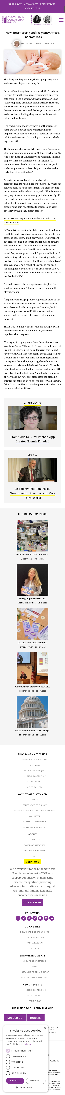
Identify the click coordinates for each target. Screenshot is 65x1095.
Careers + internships (35, 821)
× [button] (45, 1028)
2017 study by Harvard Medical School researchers (31, 93)
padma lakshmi (35, 943)
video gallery (34, 787)
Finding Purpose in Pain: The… (32, 598)
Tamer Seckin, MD (35, 937)
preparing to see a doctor (34, 972)
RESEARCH (15, 4)
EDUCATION (47, 4)
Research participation (34, 759)
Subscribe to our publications (32, 1008)
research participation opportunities (34, 811)
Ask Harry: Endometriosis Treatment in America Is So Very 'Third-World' (32, 493)
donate (35, 799)
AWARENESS (32, 8)
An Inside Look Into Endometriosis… (32, 554)
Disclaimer (51, 1027)
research (35, 765)
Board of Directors (34, 845)
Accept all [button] (15, 1080)
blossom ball (34, 782)
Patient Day (35, 1001)
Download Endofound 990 (35, 932)
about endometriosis (35, 961)
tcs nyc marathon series (35, 827)
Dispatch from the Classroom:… (32, 642)
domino (57, 1089)
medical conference (35, 776)
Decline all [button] (36, 1080)
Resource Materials (34, 851)
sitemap (35, 948)
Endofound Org (26, 691)
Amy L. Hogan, (27, 43)
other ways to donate (35, 805)
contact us (35, 840)
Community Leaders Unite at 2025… (32, 686)
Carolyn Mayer (26, 647)
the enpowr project (34, 770)
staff (34, 856)
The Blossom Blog (32, 514)
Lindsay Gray (27, 559)
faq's (34, 966)
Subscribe (14, 1017)
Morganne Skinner (26, 603)
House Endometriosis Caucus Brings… (32, 730)
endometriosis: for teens (35, 977)
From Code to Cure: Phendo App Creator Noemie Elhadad (32, 439)
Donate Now (32, 902)
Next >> (32, 455)
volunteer (35, 816)
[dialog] (25, 1058)
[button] (25, 1087)
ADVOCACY (31, 4)
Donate (35, 1017)
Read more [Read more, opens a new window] (27, 1044)
